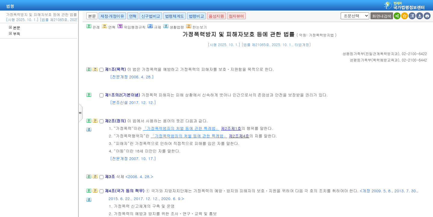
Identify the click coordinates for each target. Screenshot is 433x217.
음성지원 (216, 16)
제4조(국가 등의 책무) (125, 190)
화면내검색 (381, 16)
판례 (93, 27)
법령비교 (196, 16)
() (370, 53)
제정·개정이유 (112, 16)
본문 (14, 27)
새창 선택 (340, 12)
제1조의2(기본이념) (123, 95)
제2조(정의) (116, 121)
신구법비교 (150, 16)
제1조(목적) (116, 69)
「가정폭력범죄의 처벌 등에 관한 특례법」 (181, 128)
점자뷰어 (236, 16)
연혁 (133, 16)
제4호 (244, 136)
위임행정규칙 (132, 27)
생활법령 (173, 27)
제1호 (236, 128)
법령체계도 (174, 16)
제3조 (110, 176)
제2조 (226, 128)
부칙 (14, 33)
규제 (154, 27)
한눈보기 (196, 27)
